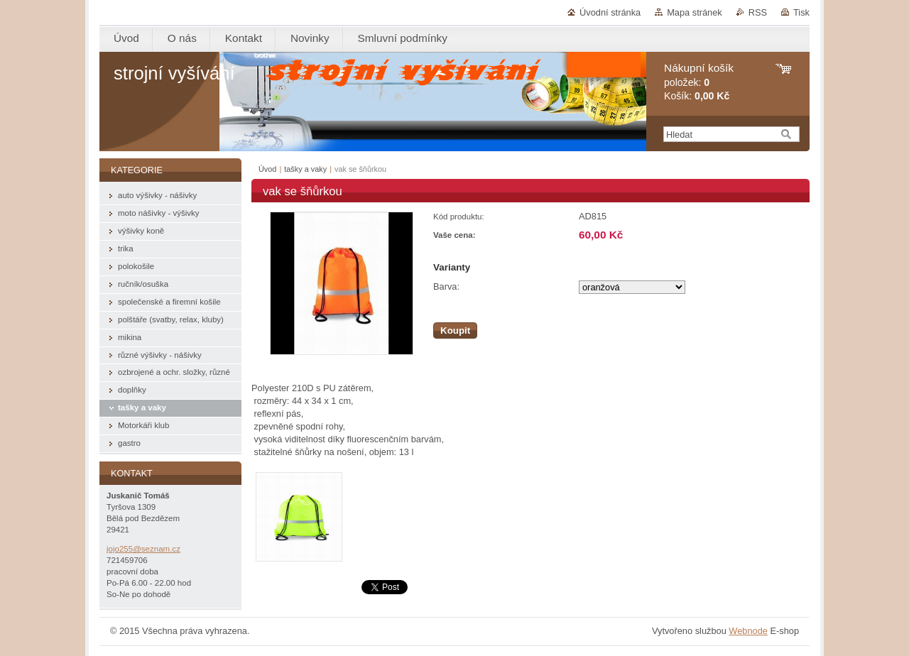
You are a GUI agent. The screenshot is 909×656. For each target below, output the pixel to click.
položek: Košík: (699, 82)
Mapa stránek (694, 12)
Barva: (446, 286)
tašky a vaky (305, 169)
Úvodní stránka (610, 12)
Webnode (748, 630)
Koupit (455, 330)
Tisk (801, 12)
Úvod (267, 169)
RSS (758, 12)
